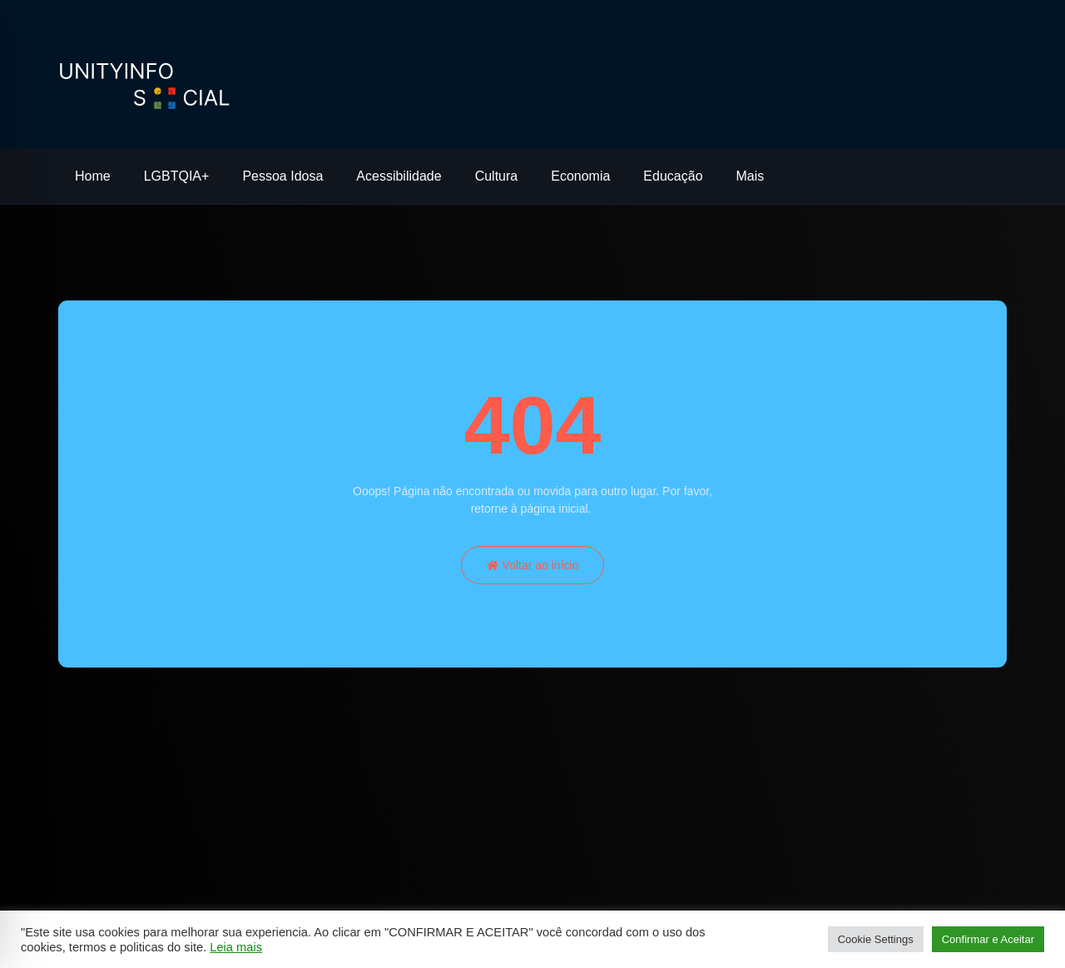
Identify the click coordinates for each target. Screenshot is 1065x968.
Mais (750, 176)
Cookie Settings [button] (876, 939)
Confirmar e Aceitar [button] (988, 939)
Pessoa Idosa (282, 176)
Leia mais (236, 947)
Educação (672, 176)
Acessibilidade (398, 176)
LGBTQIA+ (177, 176)
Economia (580, 176)
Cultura (496, 176)
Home (93, 176)
